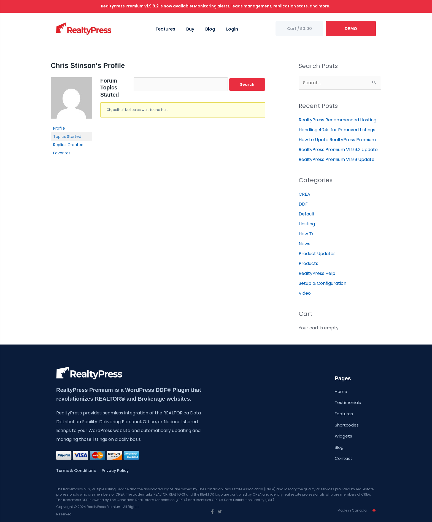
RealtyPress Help (317, 273)
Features (344, 414)
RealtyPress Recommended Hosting (337, 120)
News (304, 243)
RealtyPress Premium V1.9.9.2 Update (338, 149)
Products (308, 263)
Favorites (62, 153)
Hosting (307, 224)
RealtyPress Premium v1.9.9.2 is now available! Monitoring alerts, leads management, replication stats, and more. (216, 6)
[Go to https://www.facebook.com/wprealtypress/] (212, 511)
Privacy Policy (115, 470)
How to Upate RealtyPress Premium (337, 139)
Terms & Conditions (76, 470)
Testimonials (348, 402)
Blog (339, 447)
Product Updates (317, 253)
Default (307, 214)
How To (307, 234)
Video (305, 293)
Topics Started (67, 136)
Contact (343, 458)
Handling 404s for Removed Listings (337, 130)
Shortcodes (347, 425)
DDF (303, 204)
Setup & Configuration (322, 283)
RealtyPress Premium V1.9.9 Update (336, 159)
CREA (304, 194)
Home (341, 391)
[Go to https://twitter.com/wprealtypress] (219, 511)
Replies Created (68, 144)
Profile (59, 128)
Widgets (343, 436)
